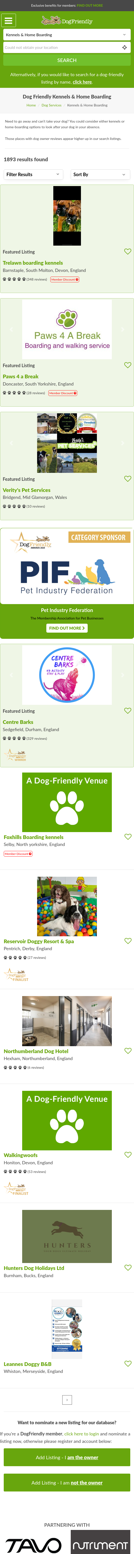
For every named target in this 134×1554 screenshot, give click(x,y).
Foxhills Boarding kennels (34, 837)
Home (31, 105)
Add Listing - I (67, 1457)
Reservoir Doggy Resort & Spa (39, 941)
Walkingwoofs (21, 1155)
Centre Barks (18, 722)
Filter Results (32, 174)
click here (82, 82)
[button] (11, 329)
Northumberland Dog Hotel (36, 1051)
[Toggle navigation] (8, 20)
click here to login (82, 1433)
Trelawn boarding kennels (33, 262)
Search (66, 60)
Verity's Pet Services (27, 490)
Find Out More (90, 5)
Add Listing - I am (66, 1483)
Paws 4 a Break (20, 376)
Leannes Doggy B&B (28, 1364)
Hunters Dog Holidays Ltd (34, 1268)
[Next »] (67, 1400)
